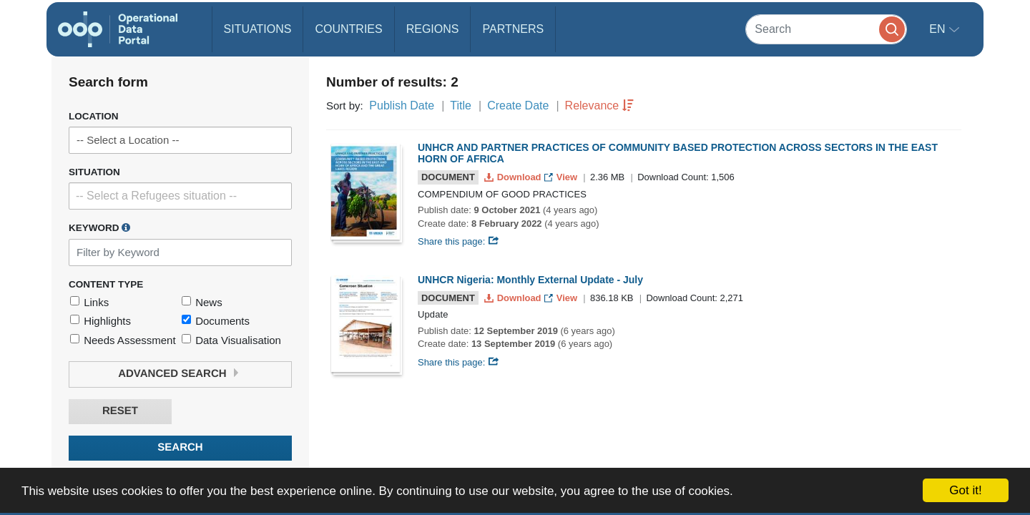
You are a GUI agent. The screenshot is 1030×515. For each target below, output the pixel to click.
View (561, 177)
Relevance (592, 105)
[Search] (826, 29)
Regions (432, 29)
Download (514, 177)
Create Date (518, 105)
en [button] (938, 29)
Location (94, 116)
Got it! (965, 490)
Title (460, 105)
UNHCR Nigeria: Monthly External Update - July (530, 279)
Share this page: (458, 241)
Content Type (106, 284)
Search (179, 447)
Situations (258, 29)
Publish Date (401, 105)
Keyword (99, 227)
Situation (94, 172)
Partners (513, 29)
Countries (348, 29)
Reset (120, 411)
